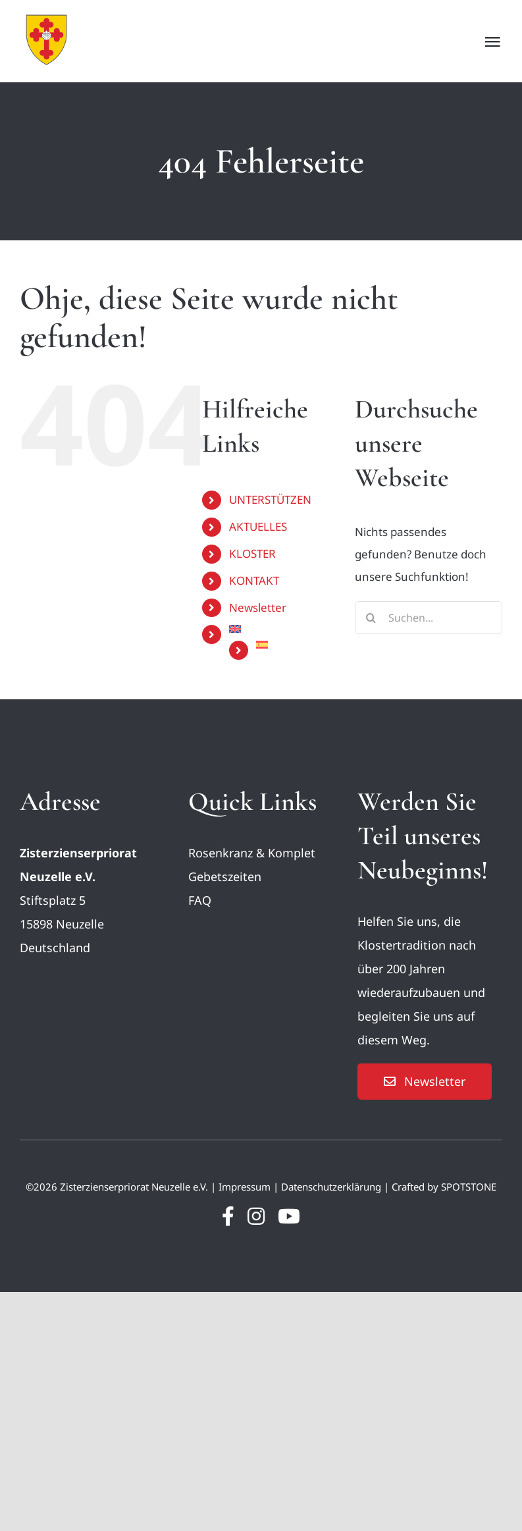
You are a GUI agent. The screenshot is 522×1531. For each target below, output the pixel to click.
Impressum (245, 1186)
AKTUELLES (258, 526)
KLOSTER (252, 553)
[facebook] (228, 1216)
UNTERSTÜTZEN (270, 499)
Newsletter (257, 607)
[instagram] (256, 1216)
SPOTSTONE (468, 1186)
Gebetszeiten (224, 876)
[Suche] (371, 617)
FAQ (199, 900)
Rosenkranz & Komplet (251, 853)
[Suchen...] (428, 617)
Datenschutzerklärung (331, 1186)
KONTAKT (254, 580)
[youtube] (289, 1216)
